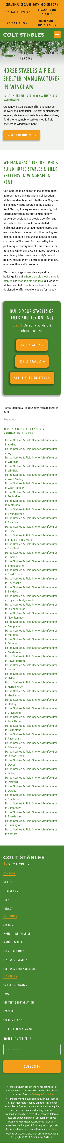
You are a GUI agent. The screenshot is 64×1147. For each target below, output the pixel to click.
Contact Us (10, 891)
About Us (9, 882)
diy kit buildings (14, 951)
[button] (57, 34)
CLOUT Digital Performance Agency (37, 1133)
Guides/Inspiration (15, 984)
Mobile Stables (12, 942)
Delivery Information (43, 1094)
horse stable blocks (38, 276)
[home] (23, 34)
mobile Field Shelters (16, 933)
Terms (7, 899)
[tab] (32, 410)
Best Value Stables (15, 960)
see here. (53, 1129)
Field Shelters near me (17, 1029)
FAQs (6, 993)
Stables (8, 924)
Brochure (9, 1011)
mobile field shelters (30, 281)
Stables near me (13, 1020)
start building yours (22, 135)
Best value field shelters (19, 968)
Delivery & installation (18, 1002)
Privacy (8, 908)
